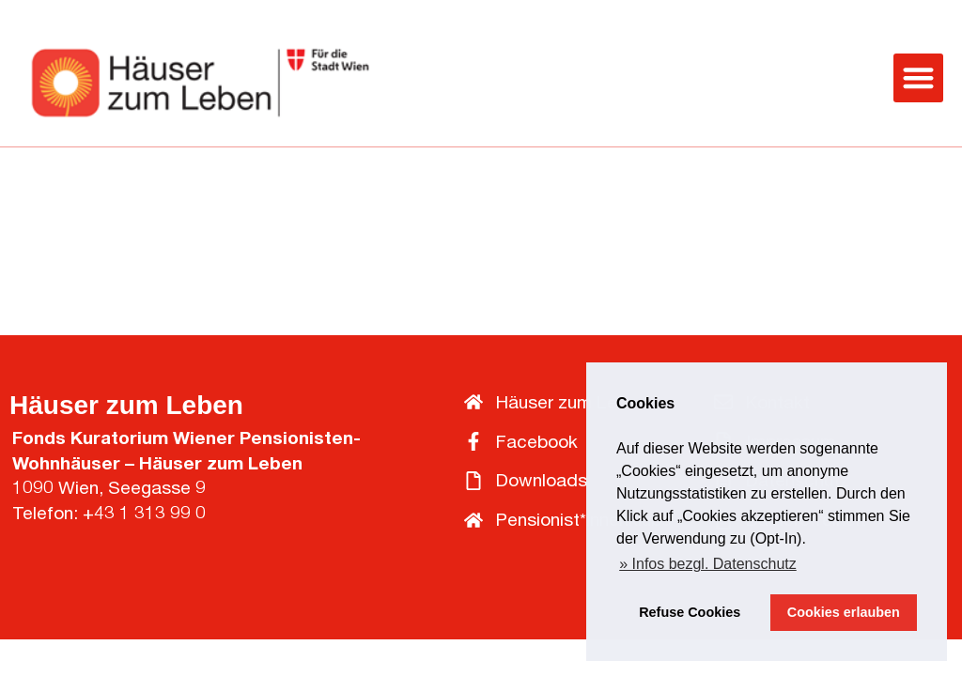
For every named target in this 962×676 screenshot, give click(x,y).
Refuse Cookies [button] (689, 612)
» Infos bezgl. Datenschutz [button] (708, 564)
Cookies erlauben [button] (843, 612)
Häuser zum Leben (126, 405)
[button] (918, 78)
